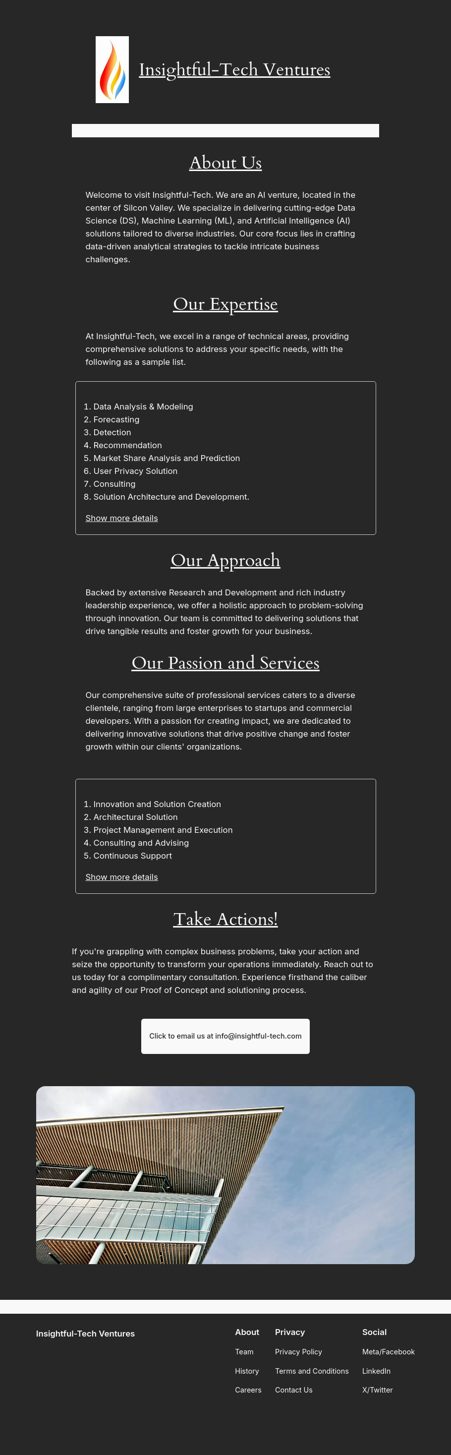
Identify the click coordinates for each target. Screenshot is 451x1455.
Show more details (122, 518)
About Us (225, 163)
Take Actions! (225, 919)
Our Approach (225, 560)
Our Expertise (225, 304)
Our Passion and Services (225, 663)
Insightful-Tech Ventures (234, 70)
